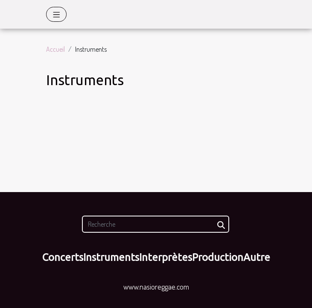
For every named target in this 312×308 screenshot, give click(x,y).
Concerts (62, 257)
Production (217, 257)
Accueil (55, 49)
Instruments (111, 257)
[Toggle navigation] (56, 14)
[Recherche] (155, 224)
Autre (256, 257)
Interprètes (165, 257)
